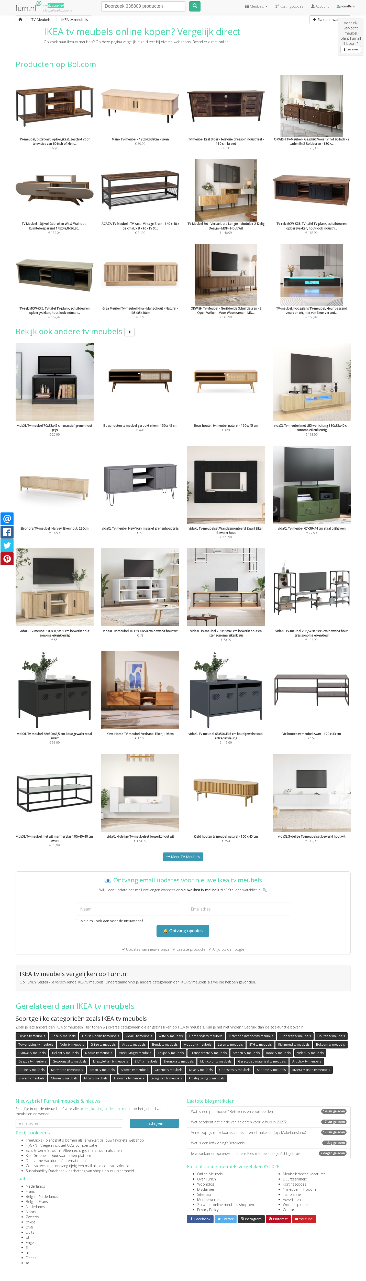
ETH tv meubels (260, 1044)
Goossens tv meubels (234, 1070)
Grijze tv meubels (103, 1044)
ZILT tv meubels (146, 1061)
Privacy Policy (207, 1209)
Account (320, 6)
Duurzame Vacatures (43, 1160)
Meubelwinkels (209, 1199)
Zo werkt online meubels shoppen (225, 1204)
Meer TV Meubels (183, 856)
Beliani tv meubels (65, 1053)
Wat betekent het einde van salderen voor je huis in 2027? (269, 1122)
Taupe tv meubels (171, 1053)
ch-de (30, 1222)
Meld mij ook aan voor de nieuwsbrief (109, 920)
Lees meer (350, 49)
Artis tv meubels (134, 1044)
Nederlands (35, 1186)
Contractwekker (39, 1165)
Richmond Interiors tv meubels (251, 1036)
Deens (31, 1257)
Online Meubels (210, 1173)
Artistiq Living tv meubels (206, 1078)
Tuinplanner (292, 1194)
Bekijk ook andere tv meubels (75, 331)
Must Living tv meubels (135, 1053)
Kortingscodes (294, 1184)
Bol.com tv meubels (330, 1044)
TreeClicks (34, 1140)
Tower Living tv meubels (35, 1044)
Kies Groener (36, 1155)
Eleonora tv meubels (179, 1061)
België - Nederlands (42, 1196)
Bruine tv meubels (31, 1070)
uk (28, 1252)
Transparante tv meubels (208, 1053)
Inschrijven (154, 1123)
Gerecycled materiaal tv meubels (262, 1061)
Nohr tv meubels (72, 1044)
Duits (30, 1232)
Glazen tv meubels (64, 1078)
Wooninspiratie (295, 1204)
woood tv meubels (197, 1044)
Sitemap (204, 1194)
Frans (30, 1191)
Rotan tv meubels (102, 1070)
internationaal (75, 1160)
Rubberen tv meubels (295, 1036)
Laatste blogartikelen (211, 1101)
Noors (31, 1211)
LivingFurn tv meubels (166, 1078)
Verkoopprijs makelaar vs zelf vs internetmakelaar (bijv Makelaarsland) (269, 1132)
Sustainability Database (45, 1170)
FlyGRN (31, 1145)
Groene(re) (56, 5)
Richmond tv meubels (293, 1044)
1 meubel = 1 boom (299, 1189)
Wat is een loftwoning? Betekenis (269, 1143)
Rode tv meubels (278, 1053)
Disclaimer (205, 1189)
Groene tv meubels (168, 1070)
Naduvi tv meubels (98, 1053)
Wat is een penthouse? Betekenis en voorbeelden (269, 1111)
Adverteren (292, 1199)
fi (27, 1247)
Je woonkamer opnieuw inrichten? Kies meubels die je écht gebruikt (269, 1153)
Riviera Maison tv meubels (311, 1070)
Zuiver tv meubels (31, 1078)
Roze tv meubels (63, 1036)
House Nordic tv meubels (100, 1036)
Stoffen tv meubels (134, 1070)
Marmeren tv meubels (67, 1070)
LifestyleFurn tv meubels (110, 1061)
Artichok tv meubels (306, 1061)
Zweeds (32, 1216)
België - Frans (37, 1201)
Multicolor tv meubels (215, 1061)
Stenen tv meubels (246, 1053)
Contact (289, 1209)
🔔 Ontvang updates (183, 931)
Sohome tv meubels (271, 1070)
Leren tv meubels (230, 1044)
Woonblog (205, 1184)
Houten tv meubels (331, 1036)
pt (27, 1237)
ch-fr (29, 1227)
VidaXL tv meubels (139, 1036)
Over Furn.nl (207, 1179)
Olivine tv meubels (31, 1036)
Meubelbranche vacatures (304, 1173)
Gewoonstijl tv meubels (69, 1061)
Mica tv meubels (95, 1078)
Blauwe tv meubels (32, 1053)
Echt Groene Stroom (43, 1150)
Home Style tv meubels (205, 1036)
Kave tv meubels (201, 1070)
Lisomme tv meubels (129, 1078)
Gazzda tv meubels (32, 1061)
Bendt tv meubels (165, 1044)
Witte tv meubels (171, 1036)
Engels (31, 1242)
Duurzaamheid (295, 1179)
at (27, 1263)
